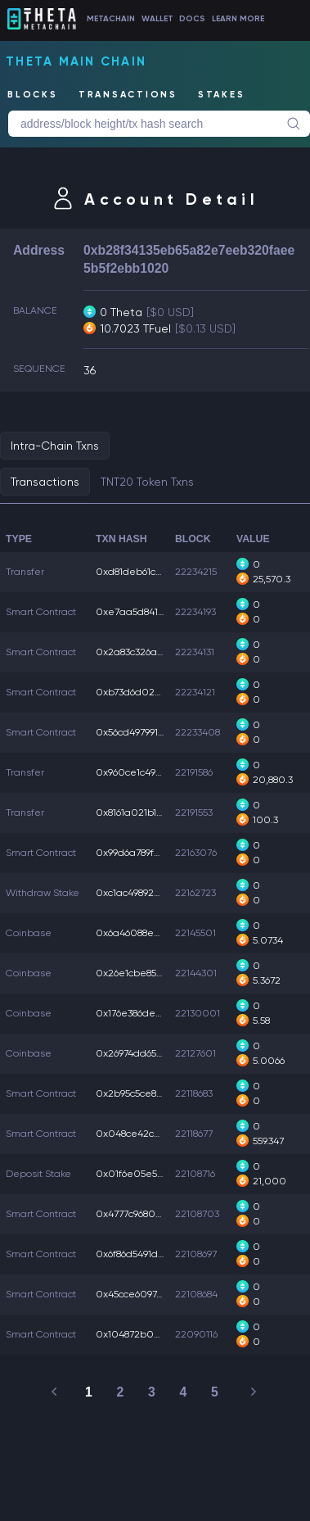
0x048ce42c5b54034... (148, 1133)
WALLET (157, 19)
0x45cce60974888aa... (146, 1294)
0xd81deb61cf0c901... (145, 571)
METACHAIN (111, 19)
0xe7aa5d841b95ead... (148, 612)
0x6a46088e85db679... (146, 933)
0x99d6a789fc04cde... (146, 852)
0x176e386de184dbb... (146, 1013)
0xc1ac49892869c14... (143, 893)
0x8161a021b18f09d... (143, 812)
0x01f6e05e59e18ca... (145, 1173)
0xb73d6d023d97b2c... (148, 692)
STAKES (221, 94)
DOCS (192, 19)
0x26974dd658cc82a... (145, 1053)
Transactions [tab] (45, 481)
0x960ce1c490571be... (146, 772)
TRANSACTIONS (128, 94)
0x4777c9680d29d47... (145, 1214)
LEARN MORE (238, 19)
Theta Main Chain (76, 61)
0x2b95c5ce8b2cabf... (146, 1093)
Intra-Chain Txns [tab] (55, 445)
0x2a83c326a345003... (148, 652)
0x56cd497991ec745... (143, 732)
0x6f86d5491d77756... (143, 1254)
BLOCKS (32, 94)
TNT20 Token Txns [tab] (147, 481)
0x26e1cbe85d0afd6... (147, 973)
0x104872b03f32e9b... (147, 1334)
